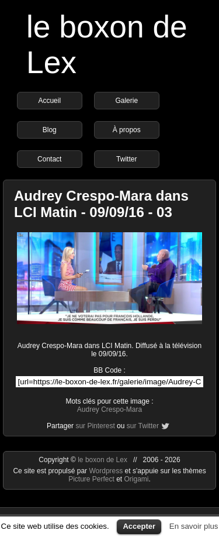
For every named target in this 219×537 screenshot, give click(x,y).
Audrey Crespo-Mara (109, 409)
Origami (136, 479)
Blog (50, 130)
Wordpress (106, 471)
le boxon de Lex (102, 460)
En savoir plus (193, 526)
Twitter (126, 159)
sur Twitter (143, 426)
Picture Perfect (91, 479)
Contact (49, 159)
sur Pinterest (94, 426)
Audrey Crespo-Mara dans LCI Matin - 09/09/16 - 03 (101, 204)
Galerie (126, 101)
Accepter (139, 526)
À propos (127, 130)
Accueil (49, 101)
